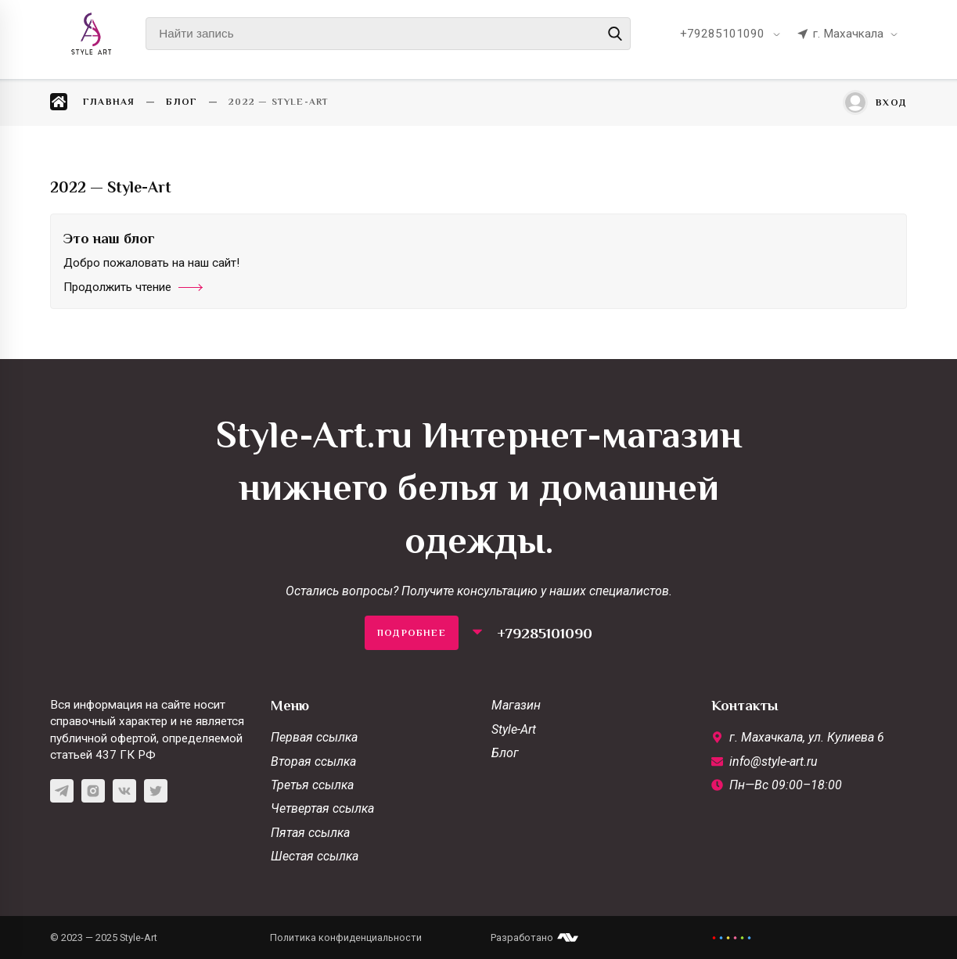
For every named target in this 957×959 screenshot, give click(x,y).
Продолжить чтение (133, 287)
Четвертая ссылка (322, 808)
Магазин (516, 705)
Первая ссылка (314, 737)
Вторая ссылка (313, 761)
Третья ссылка (312, 785)
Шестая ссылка (314, 856)
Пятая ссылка (310, 832)
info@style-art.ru (773, 761)
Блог (505, 752)
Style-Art (513, 729)
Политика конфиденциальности (346, 937)
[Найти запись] (388, 33)
